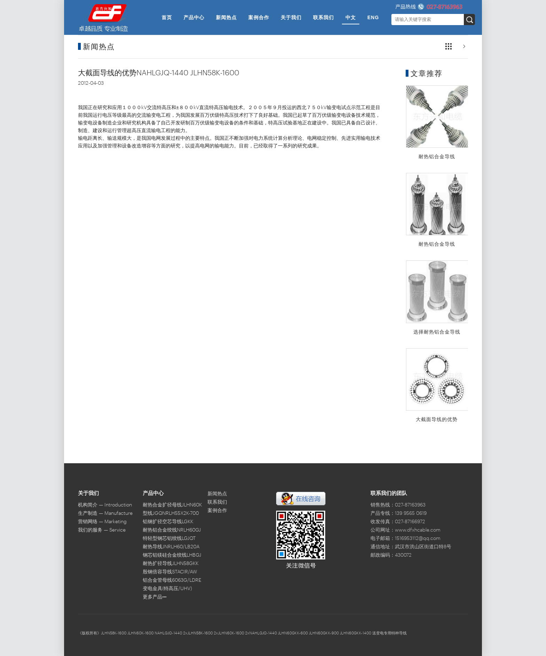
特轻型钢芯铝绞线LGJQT (169, 538)
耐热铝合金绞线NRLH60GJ (172, 530)
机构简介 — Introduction (105, 505)
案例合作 (258, 17)
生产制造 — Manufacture (105, 513)
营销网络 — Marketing (102, 521)
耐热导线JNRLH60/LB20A (171, 546)
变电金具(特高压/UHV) (167, 588)
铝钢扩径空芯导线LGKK (168, 521)
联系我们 (323, 17)
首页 (167, 17)
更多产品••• (154, 597)
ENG (373, 17)
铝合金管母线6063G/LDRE (172, 580)
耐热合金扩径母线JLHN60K (172, 505)
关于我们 (291, 17)
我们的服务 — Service (102, 530)
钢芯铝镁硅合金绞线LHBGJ (172, 555)
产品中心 (194, 17)
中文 (350, 17)
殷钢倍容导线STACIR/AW (170, 572)
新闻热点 (226, 17)
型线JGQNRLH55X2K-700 (171, 513)
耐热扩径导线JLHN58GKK (170, 563)
